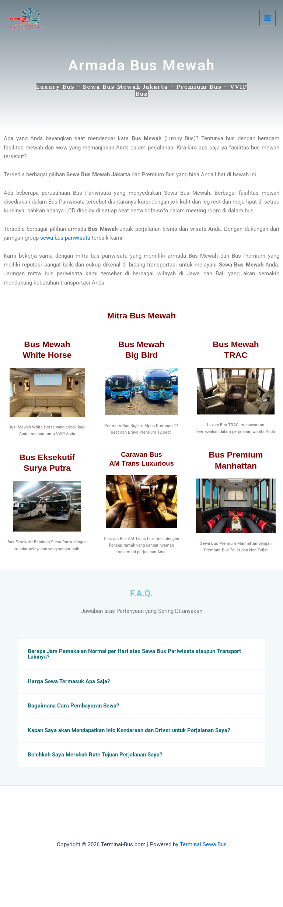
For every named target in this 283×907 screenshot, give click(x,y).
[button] (141, 653)
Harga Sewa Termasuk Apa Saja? (69, 681)
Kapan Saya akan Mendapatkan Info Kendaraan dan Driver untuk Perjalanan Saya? (129, 730)
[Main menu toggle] (267, 18)
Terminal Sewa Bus (203, 844)
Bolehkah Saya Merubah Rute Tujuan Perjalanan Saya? (95, 754)
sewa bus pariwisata (65, 237)
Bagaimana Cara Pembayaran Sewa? (73, 705)
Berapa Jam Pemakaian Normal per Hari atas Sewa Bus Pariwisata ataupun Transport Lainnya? (134, 654)
